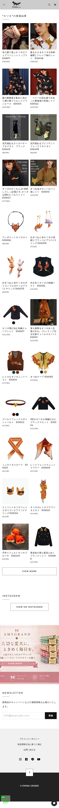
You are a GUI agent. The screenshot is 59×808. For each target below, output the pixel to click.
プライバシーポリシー (29, 741)
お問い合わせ (30, 751)
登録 (50, 717)
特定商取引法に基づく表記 (29, 746)
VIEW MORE (29, 571)
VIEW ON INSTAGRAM (29, 609)
